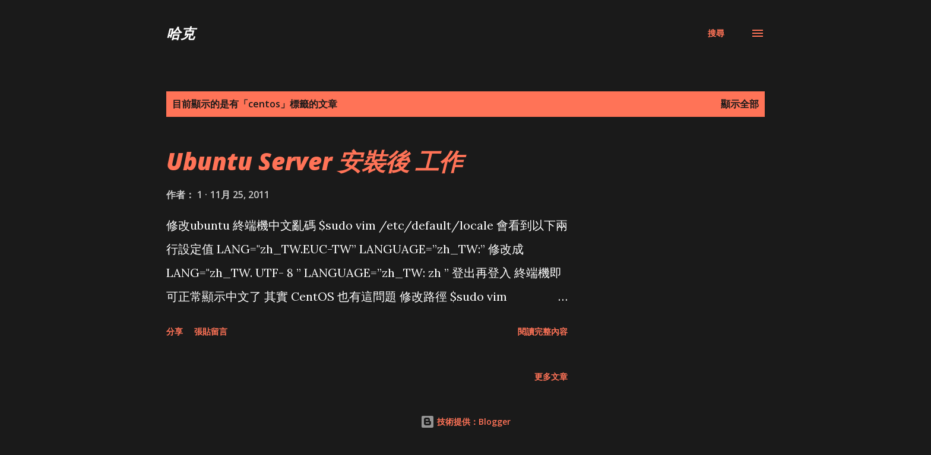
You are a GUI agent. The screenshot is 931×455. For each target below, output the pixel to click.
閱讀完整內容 (543, 331)
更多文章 (551, 376)
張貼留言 (210, 331)
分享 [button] (174, 331)
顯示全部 (740, 103)
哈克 (180, 33)
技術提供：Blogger (465, 421)
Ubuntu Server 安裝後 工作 (314, 161)
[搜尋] (716, 33)
